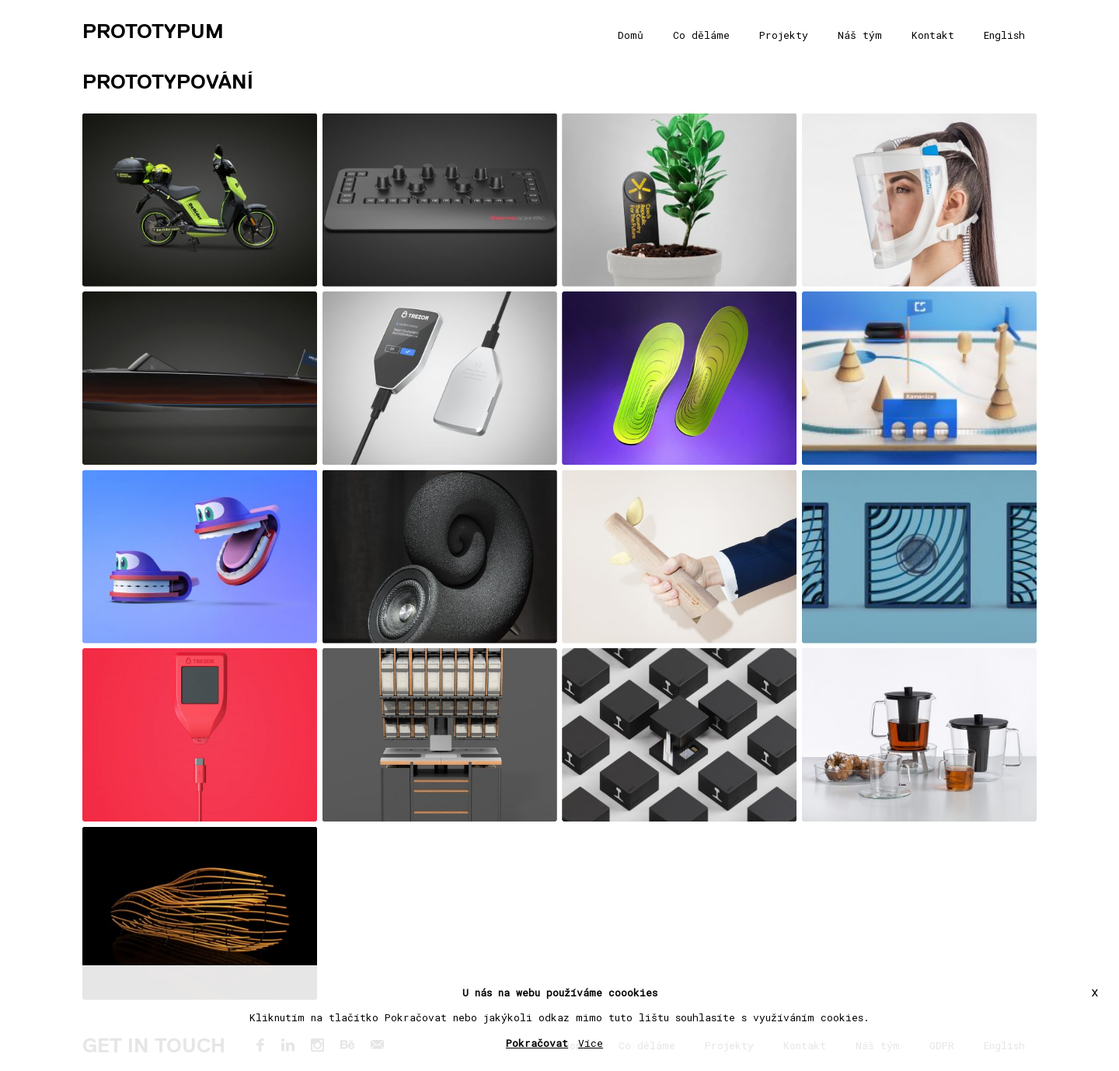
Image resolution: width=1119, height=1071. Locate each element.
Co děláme (701, 35)
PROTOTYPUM (153, 31)
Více (590, 1043)
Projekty (783, 35)
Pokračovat (537, 1043)
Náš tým (860, 35)
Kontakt (933, 35)
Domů (630, 35)
